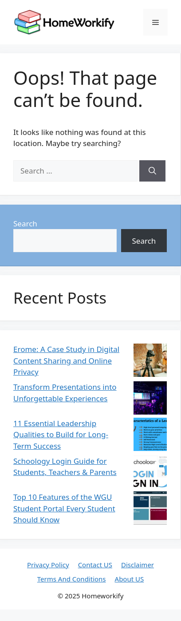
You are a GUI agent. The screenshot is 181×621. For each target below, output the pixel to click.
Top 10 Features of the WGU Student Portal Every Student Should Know (64, 508)
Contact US (95, 564)
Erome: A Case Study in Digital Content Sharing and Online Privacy (66, 360)
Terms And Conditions (71, 578)
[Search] (152, 171)
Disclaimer (137, 564)
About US (129, 578)
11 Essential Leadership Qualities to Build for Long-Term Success (60, 434)
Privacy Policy (48, 564)
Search (25, 223)
